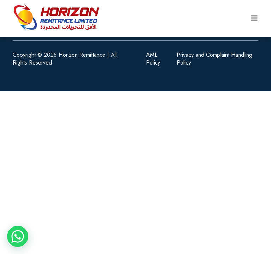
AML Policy (153, 59)
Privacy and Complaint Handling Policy (214, 59)
